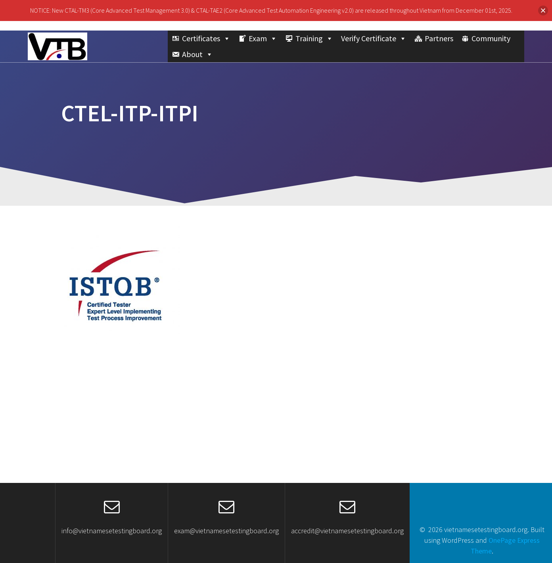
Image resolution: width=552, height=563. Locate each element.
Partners (439, 38)
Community (491, 38)
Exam (263, 38)
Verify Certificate (373, 38)
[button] (543, 10)
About (197, 54)
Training (314, 38)
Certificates (206, 38)
